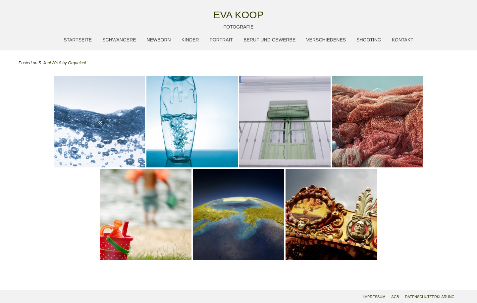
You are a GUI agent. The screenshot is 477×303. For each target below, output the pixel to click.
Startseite (78, 39)
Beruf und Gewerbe (269, 39)
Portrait (221, 39)
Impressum (374, 297)
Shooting (368, 39)
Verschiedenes (326, 39)
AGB (395, 297)
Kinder (190, 39)
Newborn (159, 39)
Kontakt (402, 39)
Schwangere (119, 39)
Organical (77, 63)
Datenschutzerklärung (429, 297)
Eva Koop (238, 15)
